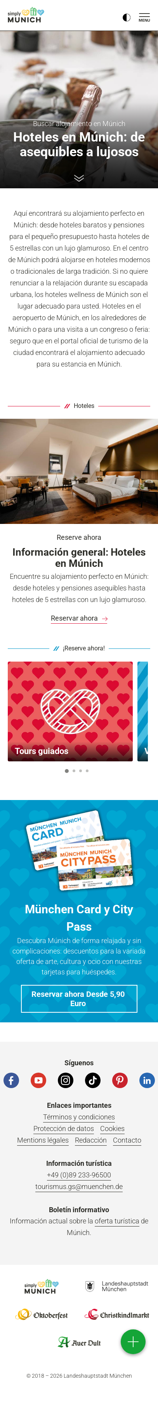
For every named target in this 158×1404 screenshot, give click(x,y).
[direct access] (133, 1341)
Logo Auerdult (79, 1342)
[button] (79, 999)
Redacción (91, 1140)
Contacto (127, 1140)
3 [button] (81, 770)
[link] (79, 618)
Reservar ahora (79, 618)
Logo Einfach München (42, 1286)
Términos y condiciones (79, 1117)
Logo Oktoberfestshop (42, 1314)
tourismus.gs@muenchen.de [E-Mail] (79, 1186)
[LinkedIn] (147, 1080)
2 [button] (74, 770)
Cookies (112, 1128)
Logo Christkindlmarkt (117, 1314)
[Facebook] (11, 1080)
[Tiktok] (93, 1080)
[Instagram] (65, 1080)
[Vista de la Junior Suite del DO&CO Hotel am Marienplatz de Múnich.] (79, 471)
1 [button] (67, 771)
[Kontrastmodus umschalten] (126, 15)
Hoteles (84, 405)
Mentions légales (43, 1140)
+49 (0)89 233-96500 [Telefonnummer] (79, 1175)
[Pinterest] (120, 1080)
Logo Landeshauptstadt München (117, 1286)
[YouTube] (38, 1080)
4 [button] (87, 770)
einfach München (27, 14)
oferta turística (117, 1221)
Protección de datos (63, 1128)
